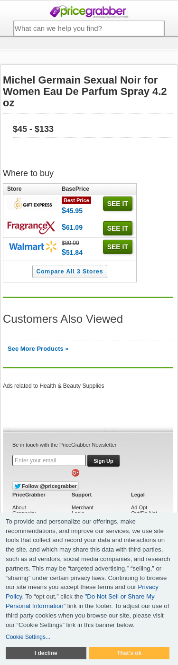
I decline (46, 653)
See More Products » (38, 348)
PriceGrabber (89, 12)
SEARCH (154, 28)
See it (117, 203)
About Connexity (24, 510)
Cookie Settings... (28, 637)
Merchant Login (83, 510)
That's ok (129, 653)
